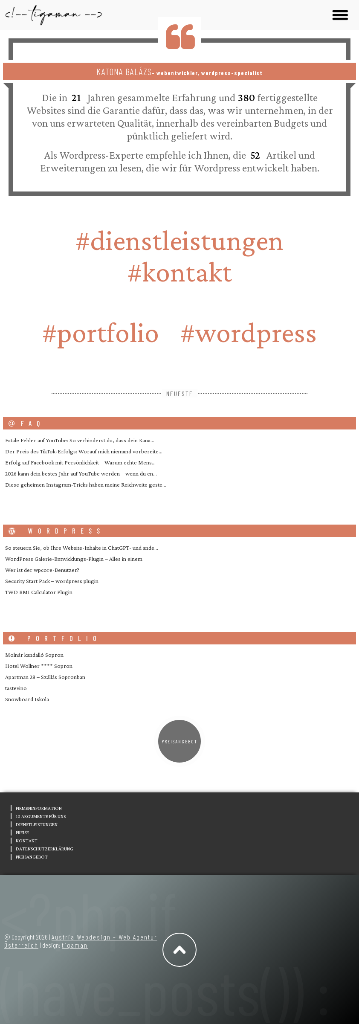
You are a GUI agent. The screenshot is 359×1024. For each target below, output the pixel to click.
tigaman (75, 945)
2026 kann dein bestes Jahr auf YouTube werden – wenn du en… (81, 473)
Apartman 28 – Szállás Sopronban (45, 676)
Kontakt (27, 841)
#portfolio (100, 332)
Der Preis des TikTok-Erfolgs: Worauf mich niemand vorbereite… (83, 451)
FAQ (27, 423)
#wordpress (248, 332)
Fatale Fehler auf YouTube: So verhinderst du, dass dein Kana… (79, 440)
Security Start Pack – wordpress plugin (51, 580)
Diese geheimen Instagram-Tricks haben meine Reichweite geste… (85, 484)
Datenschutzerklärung (44, 849)
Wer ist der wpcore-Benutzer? (42, 569)
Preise (22, 832)
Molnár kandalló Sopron (34, 654)
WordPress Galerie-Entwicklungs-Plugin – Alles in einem (73, 558)
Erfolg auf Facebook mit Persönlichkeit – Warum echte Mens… (80, 462)
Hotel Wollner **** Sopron (38, 665)
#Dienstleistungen (179, 240)
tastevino (16, 688)
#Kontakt (179, 271)
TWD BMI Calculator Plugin (38, 592)
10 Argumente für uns (41, 816)
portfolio (55, 638)
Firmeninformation (39, 808)
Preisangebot (179, 741)
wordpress (57, 531)
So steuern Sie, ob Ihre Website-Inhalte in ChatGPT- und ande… (81, 547)
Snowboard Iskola (27, 699)
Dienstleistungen (37, 824)
